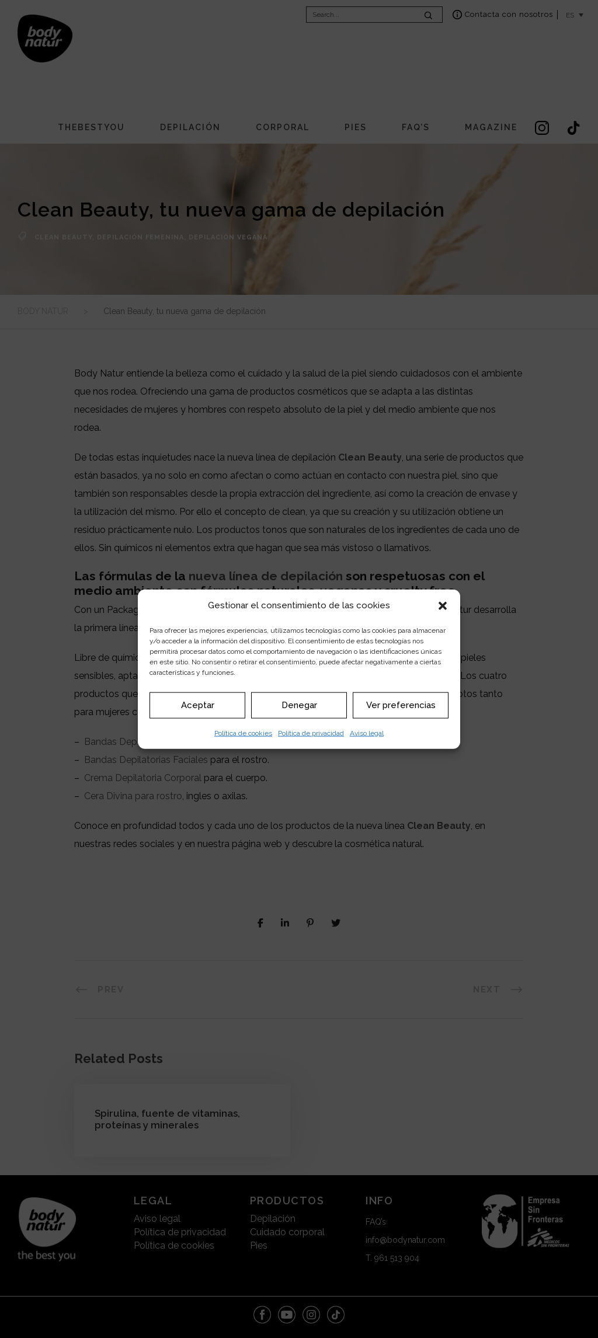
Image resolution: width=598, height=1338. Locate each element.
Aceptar (197, 705)
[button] (442, 605)
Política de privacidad (311, 733)
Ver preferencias (401, 705)
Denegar (299, 705)
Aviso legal (367, 733)
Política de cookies (243, 733)
